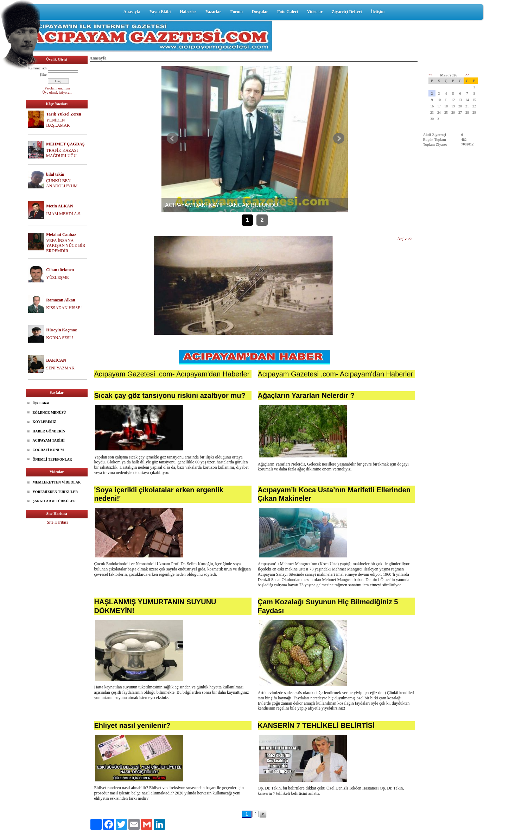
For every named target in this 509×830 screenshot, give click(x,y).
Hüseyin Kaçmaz (61, 329)
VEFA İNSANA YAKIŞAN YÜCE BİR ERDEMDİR (65, 246)
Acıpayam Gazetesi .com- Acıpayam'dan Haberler (172, 374)
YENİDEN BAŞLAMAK (58, 123)
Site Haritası (57, 522)
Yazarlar (213, 11)
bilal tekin (55, 174)
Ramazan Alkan (60, 300)
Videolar (315, 11)
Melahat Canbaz (61, 234)
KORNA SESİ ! (59, 337)
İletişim (377, 11)
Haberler (188, 11)
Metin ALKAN (59, 206)
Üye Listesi (41, 403)
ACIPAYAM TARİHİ (49, 440)
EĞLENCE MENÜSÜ (49, 412)
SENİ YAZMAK (60, 368)
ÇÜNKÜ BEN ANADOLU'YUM (62, 183)
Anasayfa (131, 11)
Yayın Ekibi (160, 11)
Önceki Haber (172, 138)
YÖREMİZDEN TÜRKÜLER (55, 492)
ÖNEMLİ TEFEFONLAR (52, 459)
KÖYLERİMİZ (44, 422)
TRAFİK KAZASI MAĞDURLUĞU (62, 153)
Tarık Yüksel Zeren (63, 114)
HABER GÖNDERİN (49, 431)
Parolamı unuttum (57, 88)
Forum (236, 11)
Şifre (43, 74)
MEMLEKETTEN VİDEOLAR (57, 482)
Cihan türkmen (60, 269)
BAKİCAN (56, 360)
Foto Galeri (287, 11)
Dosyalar (260, 11)
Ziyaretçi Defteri (347, 11)
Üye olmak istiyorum (57, 92)
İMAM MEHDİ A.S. (63, 213)
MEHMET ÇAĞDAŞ (65, 144)
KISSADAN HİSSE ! (64, 307)
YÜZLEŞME (57, 277)
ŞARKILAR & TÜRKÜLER (54, 501)
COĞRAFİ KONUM (48, 450)
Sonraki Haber (338, 138)
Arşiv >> (404, 238)
